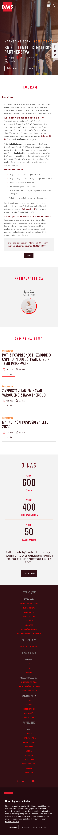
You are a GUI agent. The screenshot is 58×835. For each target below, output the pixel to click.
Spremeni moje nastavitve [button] (41, 827)
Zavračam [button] (25, 827)
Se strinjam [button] (12, 827)
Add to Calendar (15, 68)
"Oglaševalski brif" (28, 209)
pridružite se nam (29, 573)
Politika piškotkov (12, 821)
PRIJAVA (31, 68)
